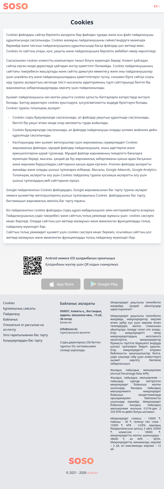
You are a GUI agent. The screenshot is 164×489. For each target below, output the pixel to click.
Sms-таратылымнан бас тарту (25, 335)
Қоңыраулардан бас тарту (22, 340)
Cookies (9, 303)
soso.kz (92, 472)
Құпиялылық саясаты (19, 308)
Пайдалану (11, 314)
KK (157, 6)
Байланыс (10, 319)
